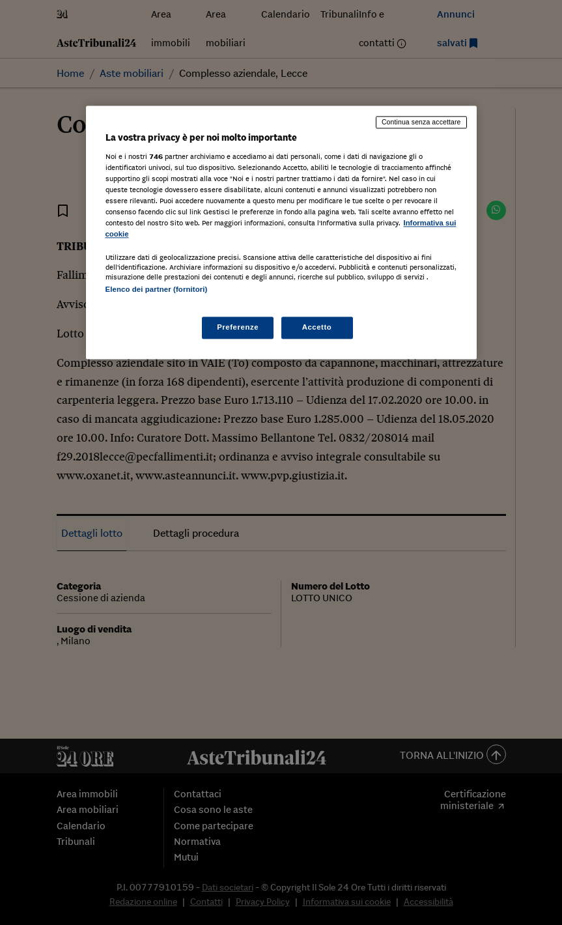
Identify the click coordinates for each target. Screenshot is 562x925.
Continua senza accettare (421, 122)
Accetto (317, 328)
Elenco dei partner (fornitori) (156, 289)
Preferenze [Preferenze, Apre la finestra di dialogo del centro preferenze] (238, 328)
